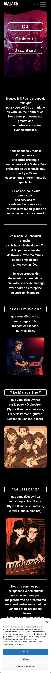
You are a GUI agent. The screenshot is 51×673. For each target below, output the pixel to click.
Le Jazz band (25, 489)
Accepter (25, 652)
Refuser (25, 659)
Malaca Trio (38, 164)
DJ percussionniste (27, 250)
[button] (47, 621)
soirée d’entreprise (30, 112)
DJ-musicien (28, 309)
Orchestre (33, 404)
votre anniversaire (27, 292)
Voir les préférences (25, 666)
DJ (33, 321)
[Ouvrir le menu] (40, 4)
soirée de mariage (33, 107)
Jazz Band (33, 501)
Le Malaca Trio (25, 392)
